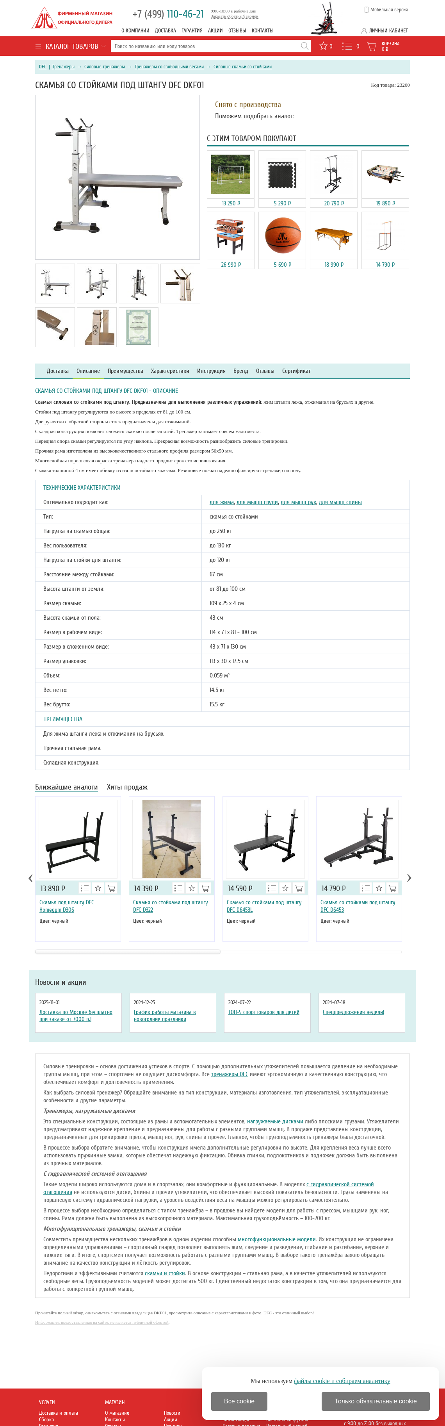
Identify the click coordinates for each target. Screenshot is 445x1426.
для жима (222, 502)
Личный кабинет (388, 30)
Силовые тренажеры (104, 67)
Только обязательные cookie (376, 1401)
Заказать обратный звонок (234, 16)
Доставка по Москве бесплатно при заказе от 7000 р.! (75, 1016)
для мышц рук (298, 502)
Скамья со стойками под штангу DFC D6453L (264, 906)
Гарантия (192, 30)
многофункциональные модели (277, 1239)
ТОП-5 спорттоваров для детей (263, 1012)
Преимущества (125, 371)
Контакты (263, 30)
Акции (215, 30)
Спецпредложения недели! (353, 1012)
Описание (88, 371)
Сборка (46, 1419)
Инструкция (211, 371)
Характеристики (170, 371)
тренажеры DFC (229, 1074)
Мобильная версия (389, 10)
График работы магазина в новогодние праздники (165, 1016)
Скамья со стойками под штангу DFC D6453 (357, 906)
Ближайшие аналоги (66, 788)
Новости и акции (60, 982)
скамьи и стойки (165, 1273)
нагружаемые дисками (275, 1121)
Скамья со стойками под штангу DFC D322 (170, 906)
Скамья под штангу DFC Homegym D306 (66, 906)
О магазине (117, 1413)
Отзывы (237, 30)
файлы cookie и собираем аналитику (342, 1381)
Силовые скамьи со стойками (243, 67)
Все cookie (239, 1401)
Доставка (165, 30)
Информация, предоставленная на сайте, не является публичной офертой (102, 1322)
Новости (172, 1413)
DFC (42, 67)
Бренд (240, 371)
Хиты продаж (127, 788)
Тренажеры (63, 67)
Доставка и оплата (58, 1413)
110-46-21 (168, 14)
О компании (135, 30)
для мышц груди (257, 502)
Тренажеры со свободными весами (169, 67)
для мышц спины (340, 502)
